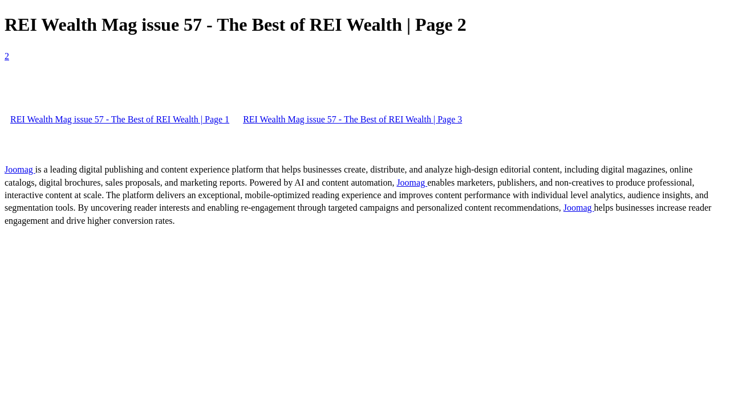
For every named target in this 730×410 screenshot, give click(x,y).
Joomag (20, 169)
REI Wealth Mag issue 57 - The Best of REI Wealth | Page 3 (352, 119)
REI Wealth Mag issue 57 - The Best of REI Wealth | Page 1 (119, 119)
